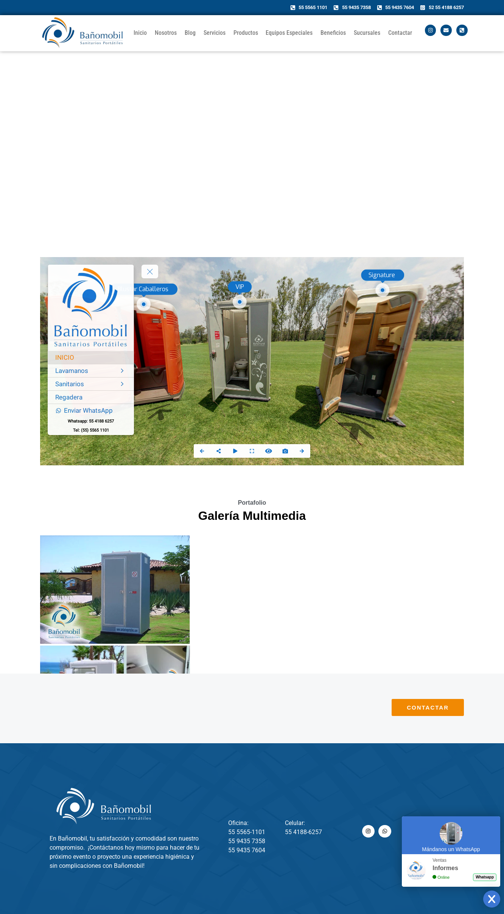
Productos (245, 32)
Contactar (400, 32)
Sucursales (367, 32)
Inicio (140, 32)
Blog (190, 32)
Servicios (215, 32)
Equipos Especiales (289, 32)
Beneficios (333, 32)
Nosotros (166, 32)
